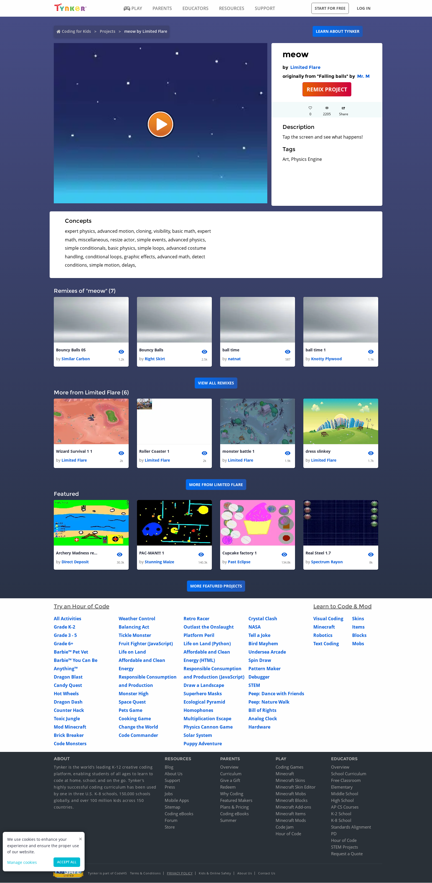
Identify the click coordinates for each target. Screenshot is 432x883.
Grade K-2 (64, 627)
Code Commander (138, 735)
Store (170, 827)
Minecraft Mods (291, 820)
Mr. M (363, 76)
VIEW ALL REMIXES (216, 383)
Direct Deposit (75, 561)
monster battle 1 (238, 451)
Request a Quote (347, 854)
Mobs (358, 644)
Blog (169, 767)
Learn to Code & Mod (342, 606)
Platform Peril (199, 635)
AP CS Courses (345, 807)
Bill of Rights (262, 710)
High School (342, 800)
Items (358, 627)
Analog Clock (262, 719)
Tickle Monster (135, 635)
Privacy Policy (179, 873)
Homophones (198, 710)
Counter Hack (69, 710)
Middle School (344, 794)
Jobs (169, 794)
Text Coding (326, 644)
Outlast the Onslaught (209, 627)
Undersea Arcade (267, 652)
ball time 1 (316, 349)
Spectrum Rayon (327, 561)
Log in (363, 8)
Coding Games (289, 767)
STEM (254, 685)
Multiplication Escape (207, 719)
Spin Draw (259, 660)
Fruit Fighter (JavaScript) (146, 644)
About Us (173, 774)
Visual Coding (328, 619)
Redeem (228, 787)
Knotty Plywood (326, 358)
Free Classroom (346, 780)
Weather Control (137, 619)
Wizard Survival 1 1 (74, 451)
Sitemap (172, 807)
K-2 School (341, 814)
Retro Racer (196, 619)
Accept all (67, 862)
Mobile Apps (177, 800)
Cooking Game (135, 719)
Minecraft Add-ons (293, 807)
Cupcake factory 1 (239, 553)
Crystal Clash (262, 619)
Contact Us (266, 873)
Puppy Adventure (203, 744)
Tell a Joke (259, 635)
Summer (228, 820)
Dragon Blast (68, 677)
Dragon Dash (68, 702)
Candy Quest (68, 685)
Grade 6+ (63, 644)
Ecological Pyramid (204, 702)
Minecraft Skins (290, 780)
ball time (230, 349)
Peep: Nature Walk (268, 702)
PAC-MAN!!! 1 (151, 553)
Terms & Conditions (145, 873)
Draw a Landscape (204, 685)
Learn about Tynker (337, 31)
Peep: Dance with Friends (276, 694)
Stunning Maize (159, 561)
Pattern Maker (264, 669)
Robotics (322, 635)
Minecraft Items (291, 814)
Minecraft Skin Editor (296, 787)
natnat (234, 358)
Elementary (342, 787)
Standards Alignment (351, 827)
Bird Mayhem (263, 644)
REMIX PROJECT (327, 89)
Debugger (259, 677)
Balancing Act (134, 627)
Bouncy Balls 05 (71, 349)
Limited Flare (305, 67)
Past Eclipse (239, 561)
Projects (107, 31)
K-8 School (341, 820)
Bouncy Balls (151, 349)
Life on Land (132, 652)
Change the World (138, 727)
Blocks (359, 635)
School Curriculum (348, 774)
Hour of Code (288, 834)
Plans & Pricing (234, 807)
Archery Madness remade (78, 553)
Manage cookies (22, 862)
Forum (171, 820)
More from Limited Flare (216, 484)
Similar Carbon (76, 358)
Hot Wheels (66, 694)
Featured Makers (236, 800)
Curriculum (231, 774)
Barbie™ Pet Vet (71, 652)
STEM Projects (344, 847)
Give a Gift (230, 780)
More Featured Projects (216, 586)
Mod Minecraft (70, 727)
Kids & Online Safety (215, 873)
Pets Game (130, 710)
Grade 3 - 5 (65, 635)
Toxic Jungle (67, 719)
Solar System (198, 735)
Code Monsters (70, 744)
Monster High (134, 694)
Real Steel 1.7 (318, 553)
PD (334, 834)
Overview (229, 767)
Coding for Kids (76, 31)
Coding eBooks (179, 814)
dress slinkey (318, 451)
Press (170, 787)
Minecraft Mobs (291, 794)
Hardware (259, 727)
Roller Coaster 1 (154, 451)
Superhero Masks (203, 694)
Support (172, 780)
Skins (358, 619)
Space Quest (132, 702)
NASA (254, 627)
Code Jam (285, 827)
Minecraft (324, 627)
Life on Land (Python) (207, 644)
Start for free (330, 8)
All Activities (67, 619)
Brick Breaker (69, 735)
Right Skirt (155, 358)
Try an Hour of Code (81, 606)
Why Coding (231, 794)
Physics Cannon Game (208, 727)
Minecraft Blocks (292, 800)
